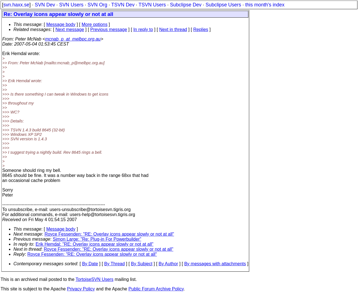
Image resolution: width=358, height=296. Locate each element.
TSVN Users (152, 5)
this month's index (264, 5)
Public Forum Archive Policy (155, 288)
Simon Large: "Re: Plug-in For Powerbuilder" (97, 239)
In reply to (143, 29)
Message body (60, 24)
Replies (200, 29)
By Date (90, 263)
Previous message (108, 29)
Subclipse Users (223, 5)
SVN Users (71, 5)
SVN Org (97, 5)
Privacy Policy (81, 288)
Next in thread (173, 29)
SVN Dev (45, 5)
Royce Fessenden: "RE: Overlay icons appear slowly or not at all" (109, 234)
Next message (69, 29)
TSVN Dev (123, 5)
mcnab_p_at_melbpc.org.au (72, 39)
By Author (168, 263)
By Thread (114, 263)
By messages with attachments (215, 263)
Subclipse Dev (185, 5)
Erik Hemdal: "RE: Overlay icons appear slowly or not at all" (94, 244)
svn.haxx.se (16, 5)
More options (95, 24)
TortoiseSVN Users (94, 279)
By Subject (141, 263)
